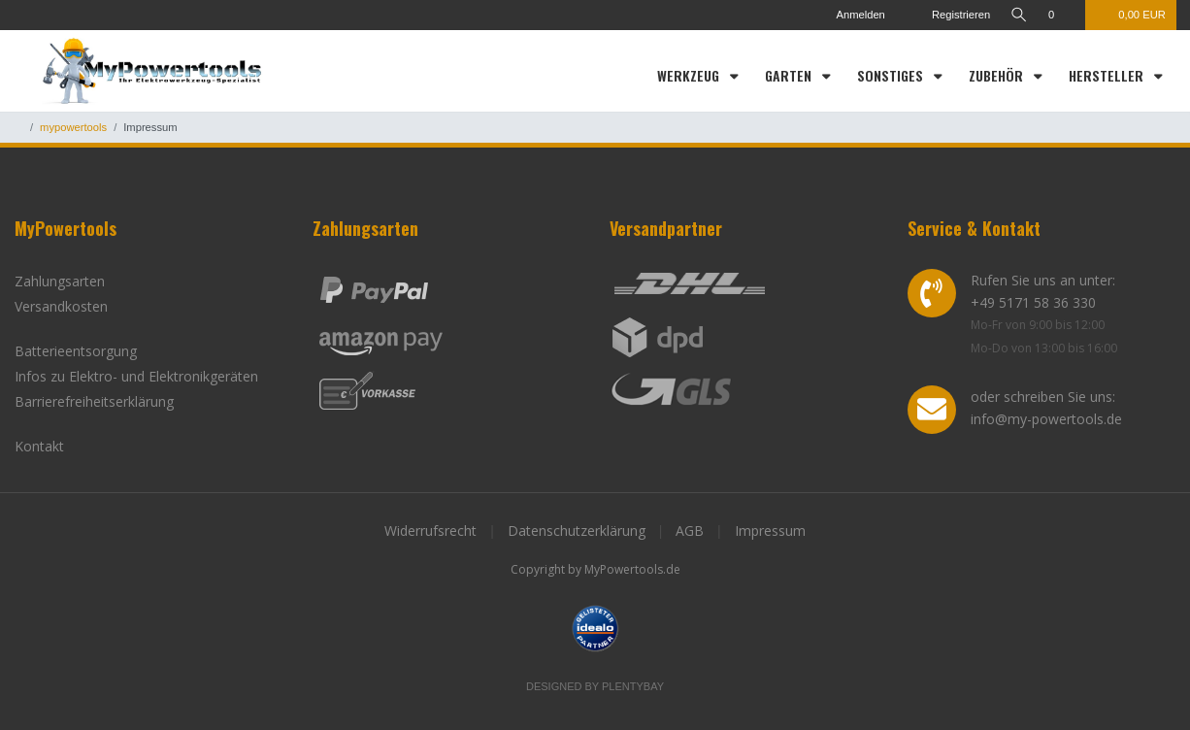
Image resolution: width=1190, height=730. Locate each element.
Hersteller (1108, 75)
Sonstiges (892, 75)
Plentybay (633, 686)
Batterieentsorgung (76, 351)
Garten (790, 75)
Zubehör (998, 75)
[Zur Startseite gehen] (18, 127)
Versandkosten (61, 306)
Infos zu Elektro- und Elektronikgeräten (136, 376)
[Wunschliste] (1061, 15)
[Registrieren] (947, 15)
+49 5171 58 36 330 (1033, 302)
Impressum (770, 530)
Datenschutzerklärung (576, 530)
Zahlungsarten (60, 281)
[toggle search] (1018, 15)
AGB (690, 530)
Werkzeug (690, 75)
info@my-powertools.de (1046, 419)
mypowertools (73, 127)
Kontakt (39, 446)
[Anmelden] (851, 15)
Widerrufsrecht (430, 530)
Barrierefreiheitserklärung (94, 401)
